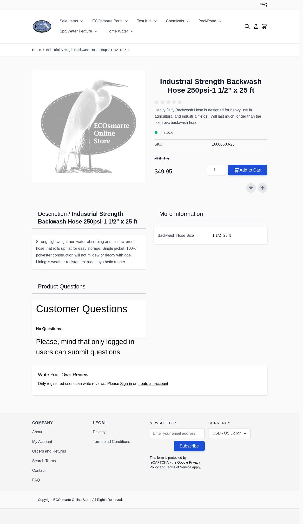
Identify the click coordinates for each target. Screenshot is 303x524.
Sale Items (69, 21)
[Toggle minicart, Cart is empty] (264, 26)
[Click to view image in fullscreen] (88, 126)
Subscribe (189, 446)
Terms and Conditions (111, 442)
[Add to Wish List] (251, 188)
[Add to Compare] (262, 188)
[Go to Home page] (42, 26)
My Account (42, 442)
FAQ (263, 5)
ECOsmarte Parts (107, 21)
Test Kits (144, 21)
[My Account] (256, 26)
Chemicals (175, 21)
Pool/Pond (207, 21)
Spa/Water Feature (76, 31)
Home (36, 50)
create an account (153, 384)
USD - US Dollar (230, 433)
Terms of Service (178, 467)
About (37, 432)
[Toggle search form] (247, 26)
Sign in (126, 384)
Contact (39, 470)
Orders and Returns (49, 451)
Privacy (99, 432)
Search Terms (44, 461)
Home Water (117, 31)
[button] (169, 102)
